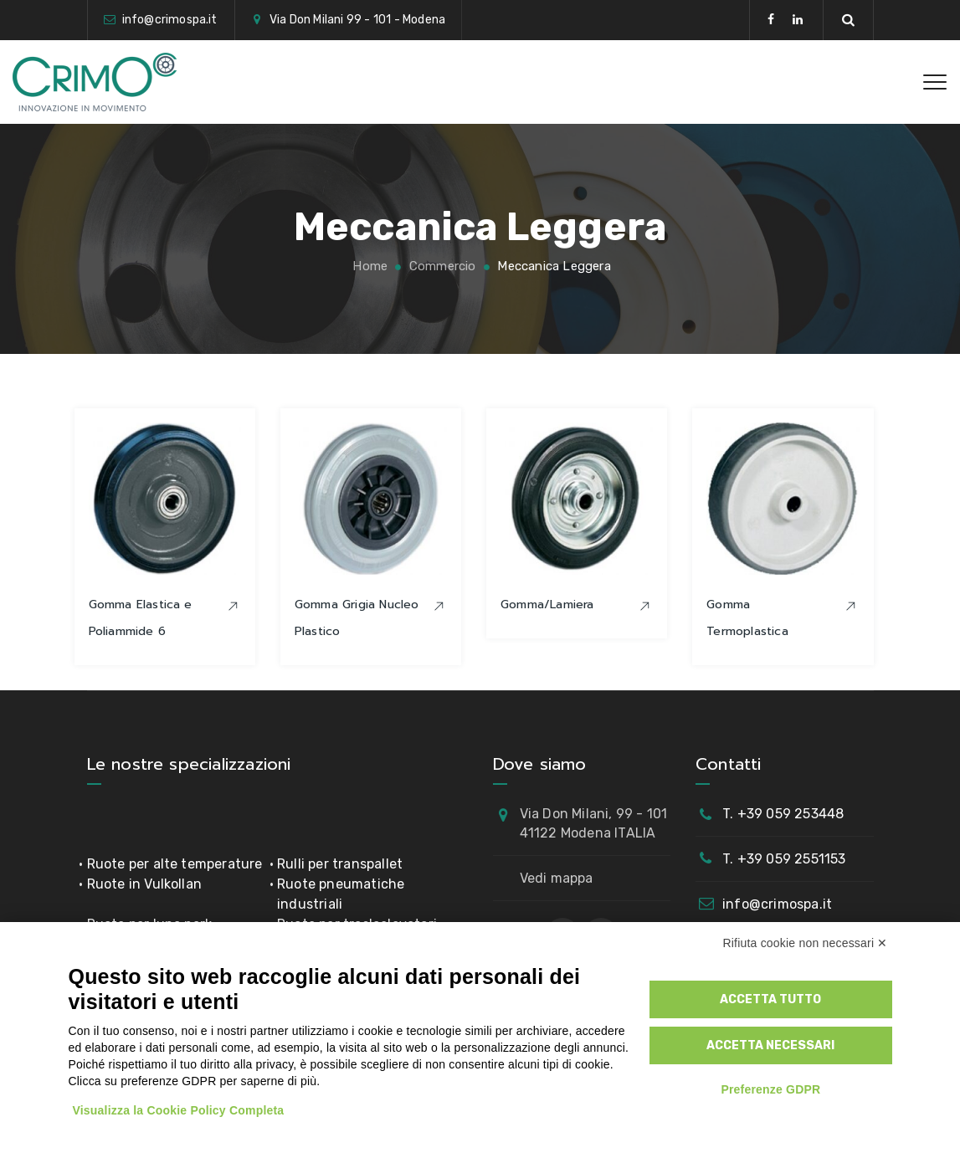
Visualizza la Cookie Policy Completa (179, 1110)
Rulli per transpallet (340, 864)
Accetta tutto (770, 999)
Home (368, 266)
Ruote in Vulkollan (145, 884)
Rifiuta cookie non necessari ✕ (805, 943)
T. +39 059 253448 (783, 814)
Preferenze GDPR (770, 1089)
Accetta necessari (770, 1045)
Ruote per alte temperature (175, 864)
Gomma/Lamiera (547, 604)
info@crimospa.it (777, 904)
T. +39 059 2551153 (784, 859)
